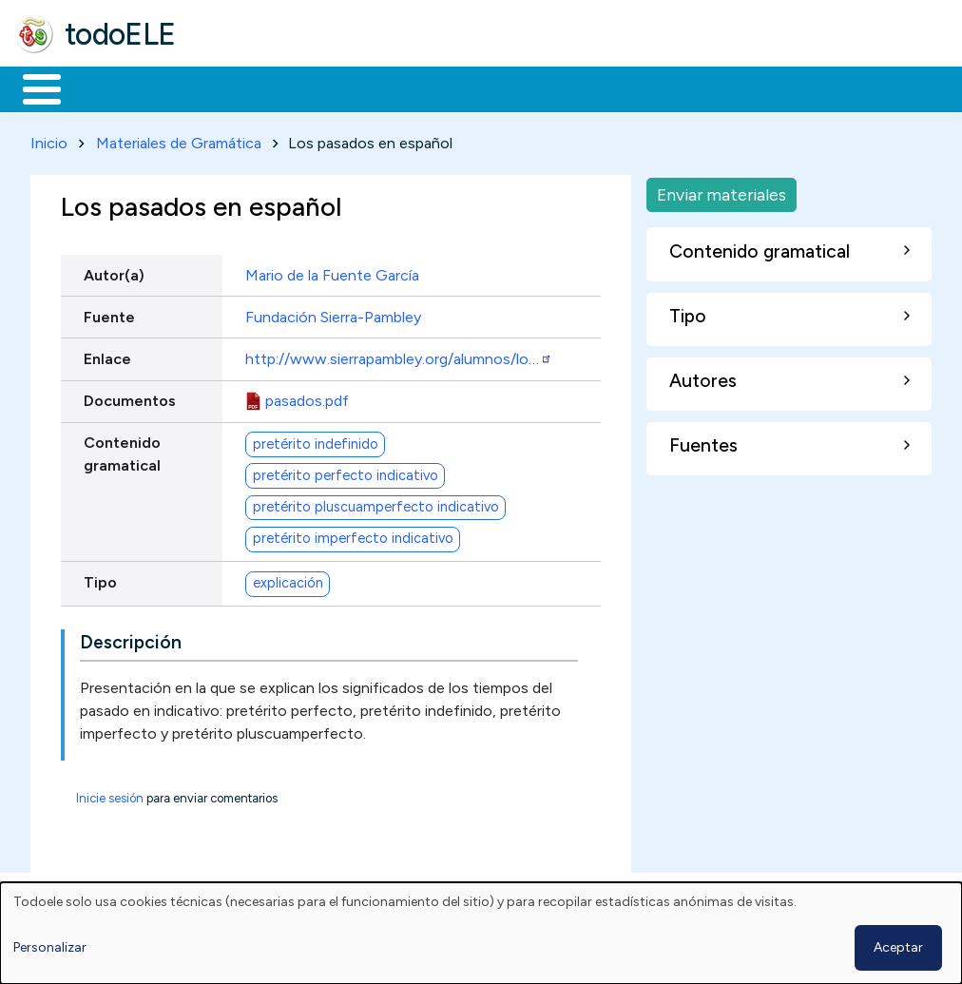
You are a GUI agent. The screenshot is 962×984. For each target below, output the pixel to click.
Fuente (109, 313)
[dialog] (481, 933)
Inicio (31, 87)
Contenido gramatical (122, 451)
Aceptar (898, 947)
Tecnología (568, 87)
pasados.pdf (307, 397)
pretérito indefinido (315, 440)
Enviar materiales (721, 191)
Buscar (781, 87)
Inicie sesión (110, 795)
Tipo (100, 578)
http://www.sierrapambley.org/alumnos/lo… (398, 355)
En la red (449, 87)
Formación (229, 87)
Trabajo (343, 87)
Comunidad (695, 87)
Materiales (106, 87)
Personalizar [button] (50, 947)
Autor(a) (114, 271)
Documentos (130, 397)
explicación (288, 579)
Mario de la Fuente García (332, 271)
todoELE (120, 34)
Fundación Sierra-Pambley (333, 313)
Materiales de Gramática (178, 139)
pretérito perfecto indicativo (345, 471)
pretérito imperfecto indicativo (353, 535)
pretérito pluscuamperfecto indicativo (376, 503)
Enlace (107, 355)
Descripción (131, 639)
